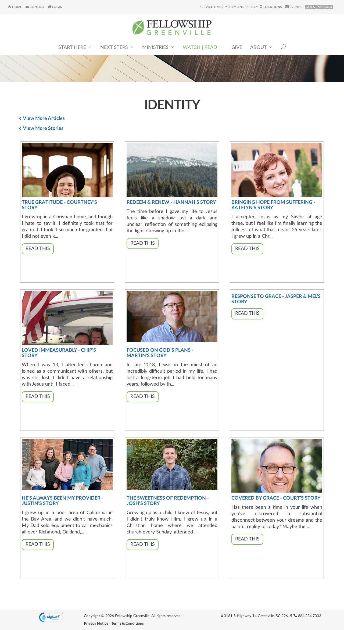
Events (293, 7)
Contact (35, 7)
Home (15, 7)
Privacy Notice (96, 623)
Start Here (75, 47)
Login (55, 7)
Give (236, 47)
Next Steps (117, 47)
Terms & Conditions (128, 623)
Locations (270, 7)
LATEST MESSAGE (319, 7)
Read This (38, 248)
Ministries (158, 47)
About (261, 47)
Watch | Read (203, 47)
